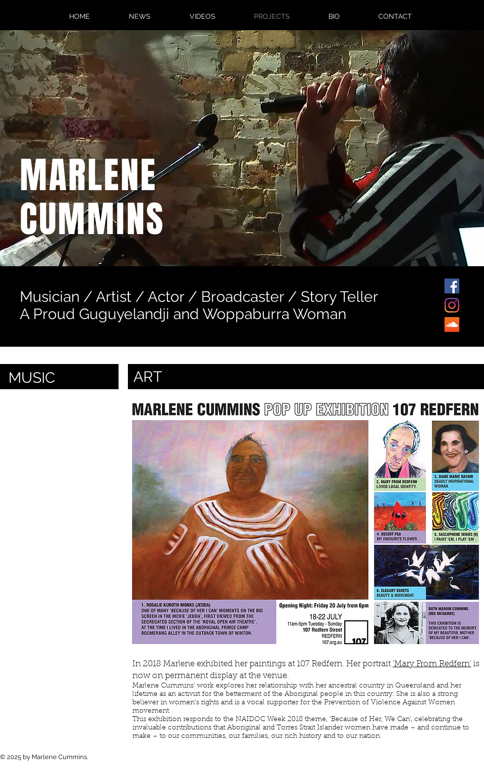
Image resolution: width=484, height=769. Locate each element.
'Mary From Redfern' (432, 664)
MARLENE (88, 175)
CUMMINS (92, 219)
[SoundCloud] (451, 324)
